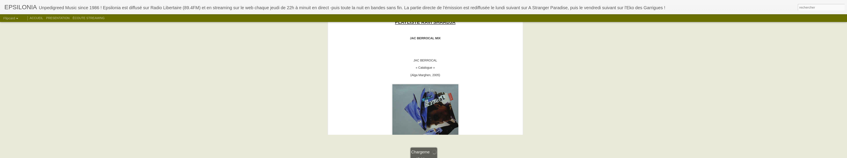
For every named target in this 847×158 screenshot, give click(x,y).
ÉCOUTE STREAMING (88, 18)
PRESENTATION (58, 18)
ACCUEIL (36, 18)
